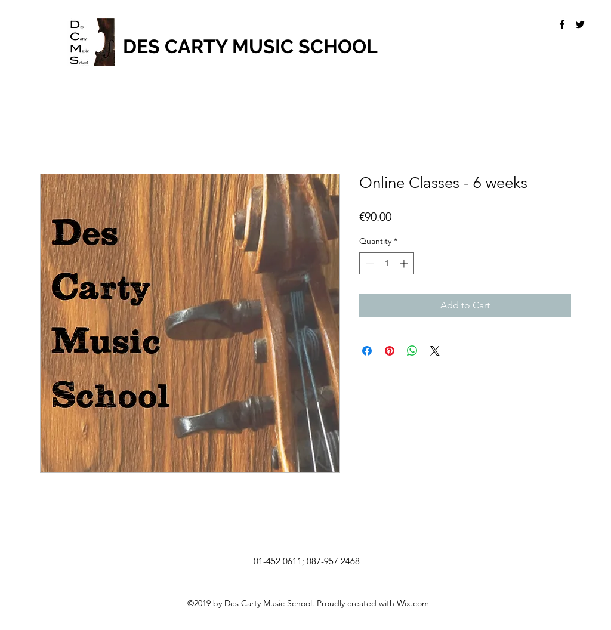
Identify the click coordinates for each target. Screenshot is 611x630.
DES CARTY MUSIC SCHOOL (250, 46)
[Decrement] (368, 263)
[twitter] (580, 24)
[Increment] (404, 263)
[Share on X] (435, 351)
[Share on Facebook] (367, 351)
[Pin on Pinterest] (389, 351)
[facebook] (562, 24)
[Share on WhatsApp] (412, 351)
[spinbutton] (386, 263)
